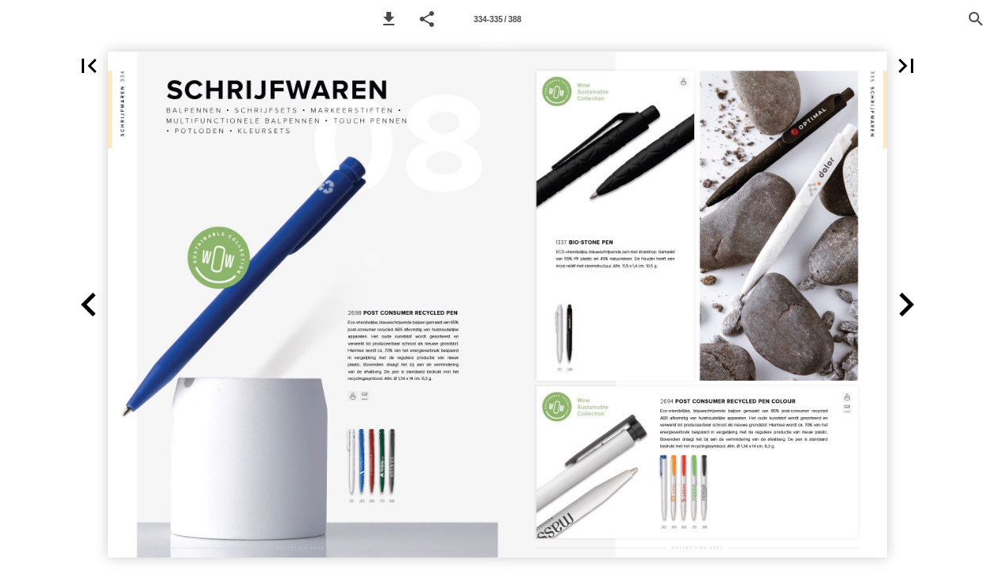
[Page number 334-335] (497, 19)
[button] (389, 19)
